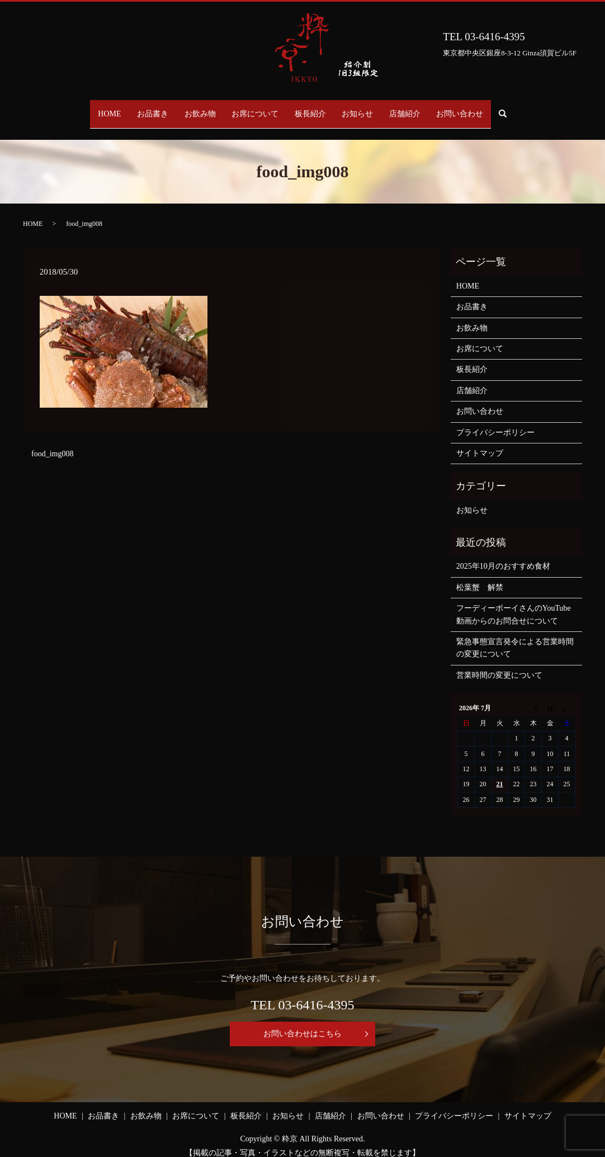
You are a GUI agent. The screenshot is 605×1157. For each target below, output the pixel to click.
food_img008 (52, 443)
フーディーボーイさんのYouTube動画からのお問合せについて (513, 603)
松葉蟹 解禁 (479, 577)
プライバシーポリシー (495, 421)
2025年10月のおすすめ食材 (503, 555)
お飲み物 (189, 108)
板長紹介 (314, 108)
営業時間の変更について (499, 664)
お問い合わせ (486, 108)
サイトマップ (479, 442)
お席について (251, 108)
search (539, 109)
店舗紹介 (423, 108)
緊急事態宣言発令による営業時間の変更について (515, 637)
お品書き (134, 108)
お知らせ (369, 108)
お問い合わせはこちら (302, 1022)
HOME (83, 108)
